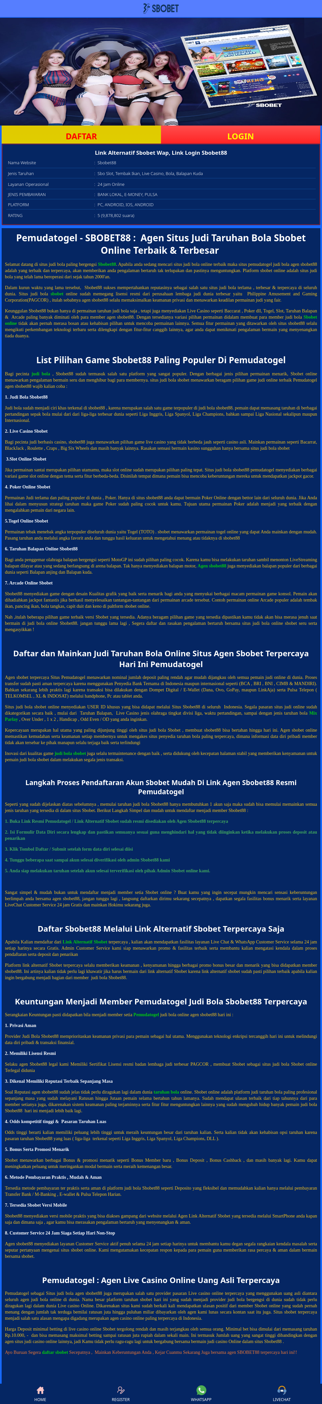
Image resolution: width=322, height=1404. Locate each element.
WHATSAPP (201, 1393)
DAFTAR (81, 136)
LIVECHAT (281, 1393)
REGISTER (120, 1393)
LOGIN (240, 136)
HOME (40, 1393)
